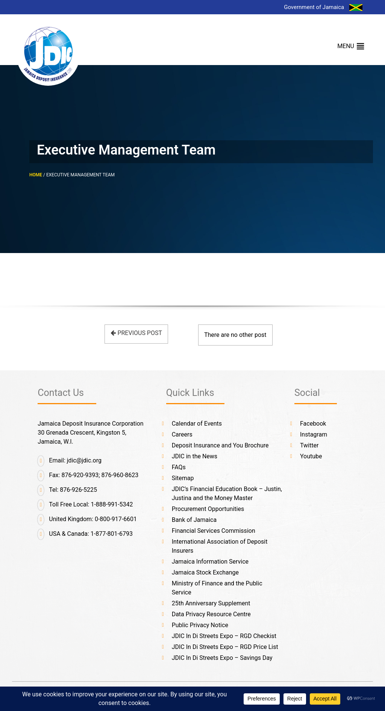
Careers (182, 434)
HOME (35, 174)
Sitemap (183, 478)
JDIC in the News (194, 456)
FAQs (179, 467)
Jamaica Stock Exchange (205, 572)
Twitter (309, 445)
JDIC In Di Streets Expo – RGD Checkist (224, 636)
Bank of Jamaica (194, 519)
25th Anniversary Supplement (211, 603)
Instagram (313, 434)
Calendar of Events (197, 423)
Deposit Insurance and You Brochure (220, 445)
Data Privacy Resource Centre (211, 614)
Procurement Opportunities (208, 508)
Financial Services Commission (213, 530)
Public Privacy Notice (200, 625)
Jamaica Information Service (210, 561)
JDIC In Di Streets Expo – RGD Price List (225, 646)
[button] (345, 46)
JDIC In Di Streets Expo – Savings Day (222, 657)
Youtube (311, 456)
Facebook (313, 423)
